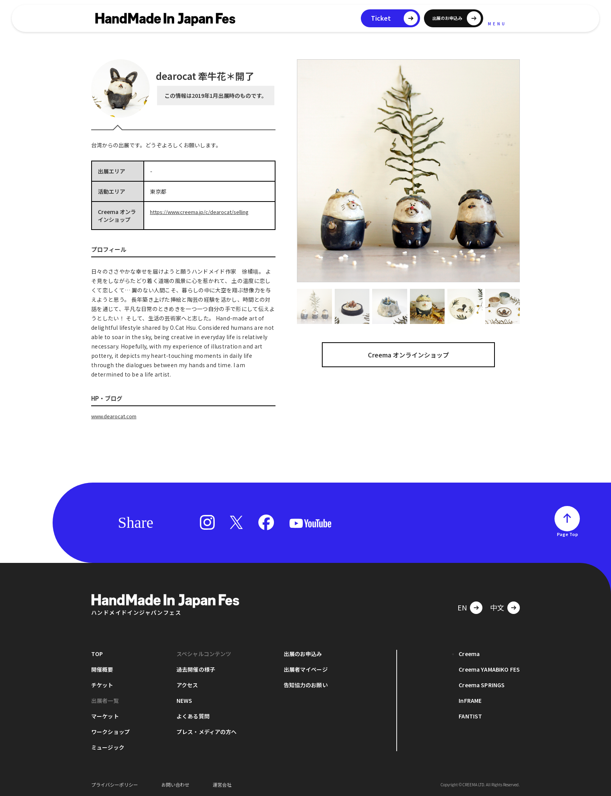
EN (462, 607)
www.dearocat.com (116, 416)
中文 (497, 607)
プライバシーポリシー (114, 784)
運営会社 (222, 784)
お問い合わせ (175, 784)
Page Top (567, 534)
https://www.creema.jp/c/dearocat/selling (204, 212)
